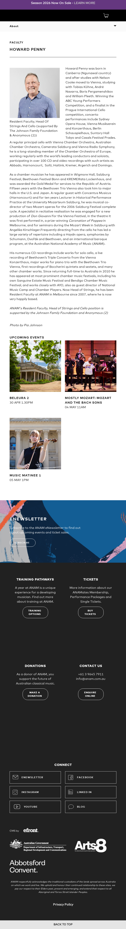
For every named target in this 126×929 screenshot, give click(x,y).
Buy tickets (90, 612)
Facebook (80, 777)
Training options (34, 612)
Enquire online (90, 694)
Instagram (26, 792)
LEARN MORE (84, 3)
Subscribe (22, 543)
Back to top (63, 924)
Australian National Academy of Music (23, 15)
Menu (114, 15)
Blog (76, 806)
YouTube (31, 807)
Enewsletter (28, 777)
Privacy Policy (63, 904)
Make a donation (35, 694)
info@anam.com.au (90, 678)
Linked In (84, 792)
